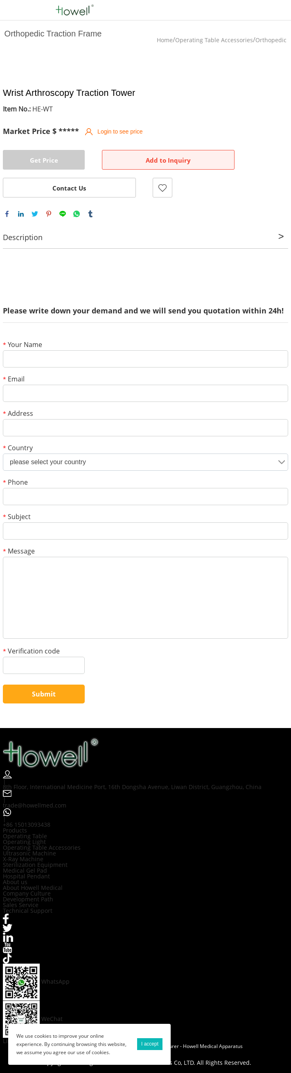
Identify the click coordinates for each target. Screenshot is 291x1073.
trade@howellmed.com (34, 805)
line (63, 214)
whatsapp (76, 214)
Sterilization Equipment (35, 865)
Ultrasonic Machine (29, 853)
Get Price (44, 160)
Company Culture (27, 893)
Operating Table (25, 836)
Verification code (31, 652)
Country (18, 448)
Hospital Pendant (26, 876)
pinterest (49, 214)
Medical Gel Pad (25, 870)
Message (19, 552)
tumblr (90, 214)
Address (18, 414)
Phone (15, 483)
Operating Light (24, 842)
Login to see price (120, 131)
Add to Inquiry (168, 160)
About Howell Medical (33, 888)
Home (165, 40)
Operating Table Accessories (214, 40)
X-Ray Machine (23, 859)
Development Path (28, 899)
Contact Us (69, 188)
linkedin (21, 214)
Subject (17, 517)
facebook (7, 214)
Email (14, 379)
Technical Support (27, 910)
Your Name (22, 345)
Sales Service (20, 905)
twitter (35, 214)
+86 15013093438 (26, 824)
